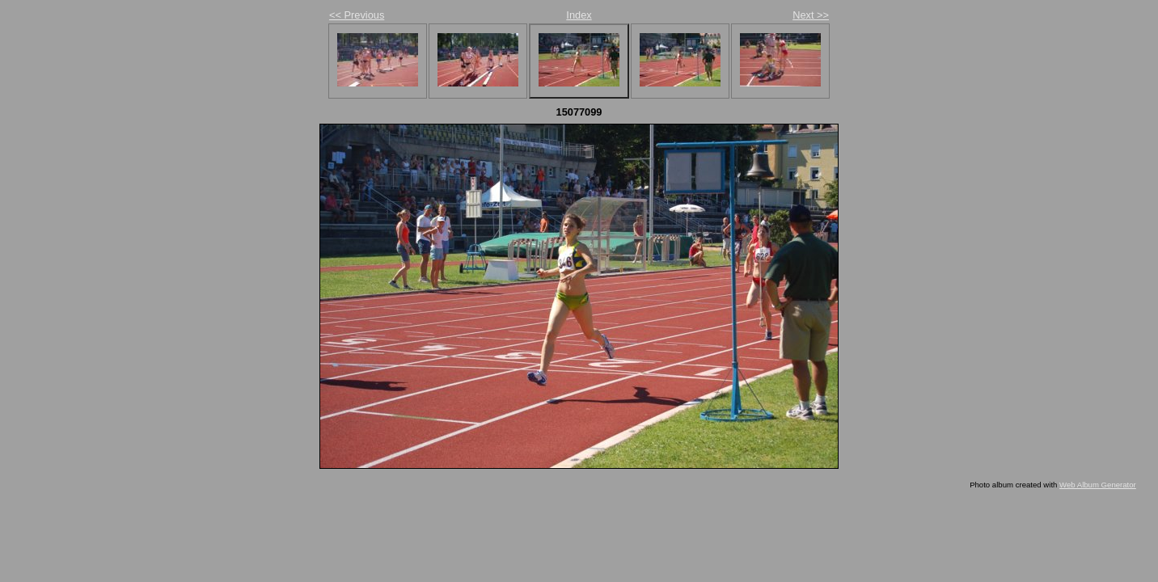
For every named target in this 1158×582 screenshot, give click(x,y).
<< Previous (356, 15)
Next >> (810, 15)
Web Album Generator (1097, 484)
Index (578, 15)
